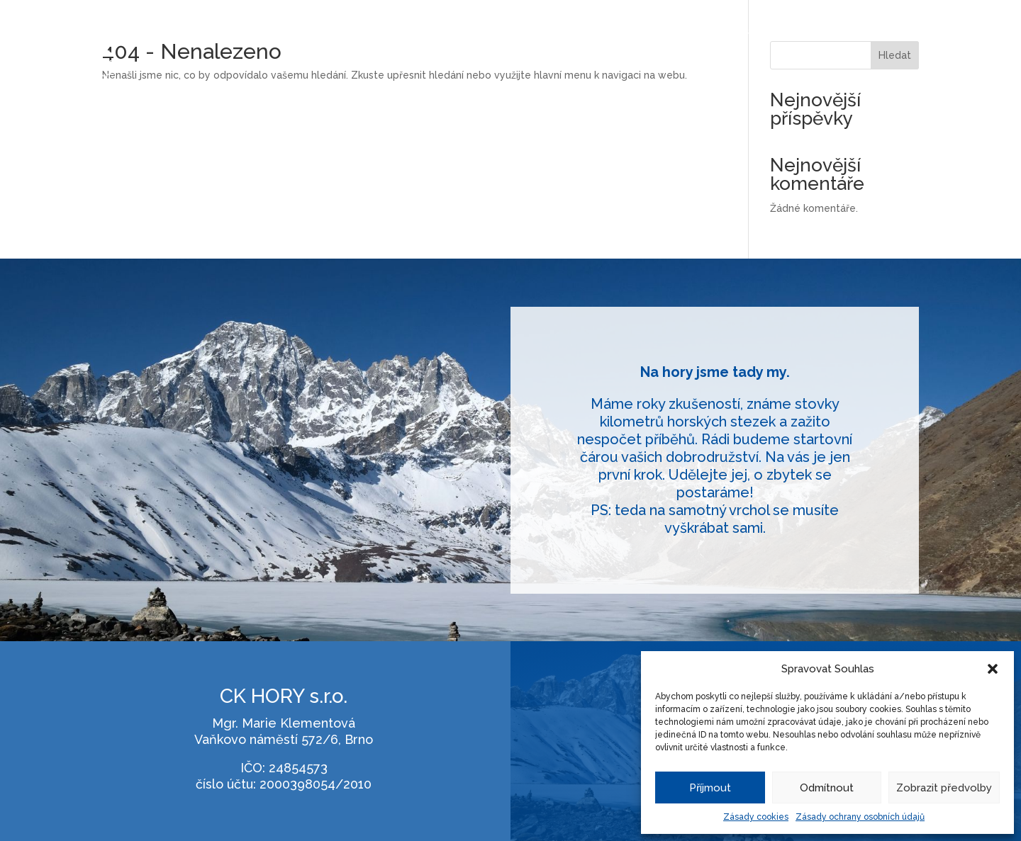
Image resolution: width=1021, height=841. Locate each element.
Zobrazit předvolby (944, 787)
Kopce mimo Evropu (666, 31)
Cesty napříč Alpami (778, 31)
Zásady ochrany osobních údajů (860, 817)
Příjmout (710, 787)
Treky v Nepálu (565, 31)
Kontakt (944, 31)
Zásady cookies (755, 817)
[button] (993, 669)
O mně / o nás (876, 31)
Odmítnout (827, 787)
